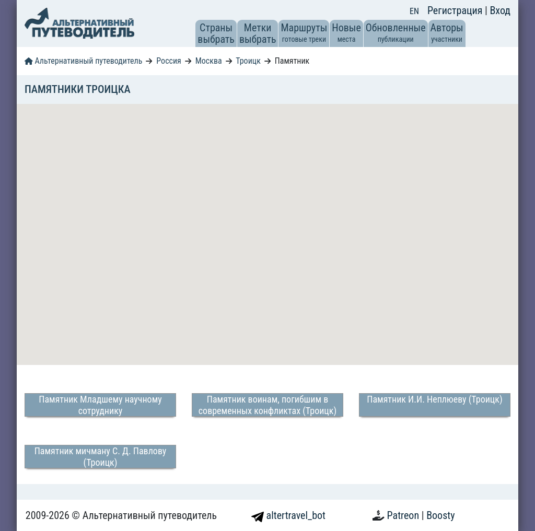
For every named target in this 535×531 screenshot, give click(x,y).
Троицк (248, 61)
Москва (208, 61)
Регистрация (456, 10)
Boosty (440, 515)
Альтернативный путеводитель (83, 61)
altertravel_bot (288, 515)
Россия (168, 61)
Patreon (404, 515)
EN (414, 11)
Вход (500, 10)
